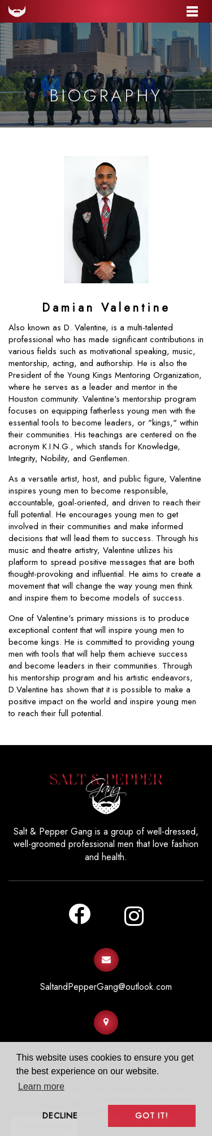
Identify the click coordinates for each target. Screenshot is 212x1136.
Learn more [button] (41, 1086)
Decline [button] (60, 1115)
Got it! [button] (151, 1115)
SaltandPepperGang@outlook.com (106, 986)
